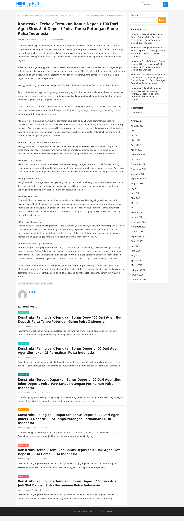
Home (21, 16)
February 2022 (139, 166)
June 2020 (136, 262)
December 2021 (139, 175)
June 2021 (136, 204)
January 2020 (138, 286)
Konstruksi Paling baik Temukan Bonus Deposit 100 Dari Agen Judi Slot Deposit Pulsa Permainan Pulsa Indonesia (69, 487)
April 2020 (137, 271)
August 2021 (138, 195)
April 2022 (137, 156)
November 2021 (139, 180)
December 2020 (139, 233)
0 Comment (59, 40)
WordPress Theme (96, 516)
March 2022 (137, 161)
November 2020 (139, 238)
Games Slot (30, 16)
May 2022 (136, 151)
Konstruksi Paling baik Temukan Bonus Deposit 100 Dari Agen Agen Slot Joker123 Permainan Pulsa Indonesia (69, 355)
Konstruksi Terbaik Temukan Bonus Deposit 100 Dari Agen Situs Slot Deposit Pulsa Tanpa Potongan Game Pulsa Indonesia (147, 69)
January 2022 (138, 171)
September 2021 (140, 190)
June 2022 (136, 147)
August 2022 (138, 137)
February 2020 (139, 281)
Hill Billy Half (27, 3)
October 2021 (138, 185)
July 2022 (136, 142)
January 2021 (138, 228)
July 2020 (136, 257)
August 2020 (138, 252)
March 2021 (137, 219)
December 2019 (139, 291)
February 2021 (139, 223)
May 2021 (136, 209)
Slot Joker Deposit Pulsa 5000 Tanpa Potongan (36, 288)
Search (135, 16)
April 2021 (137, 214)
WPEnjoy (109, 516)
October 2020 (138, 243)
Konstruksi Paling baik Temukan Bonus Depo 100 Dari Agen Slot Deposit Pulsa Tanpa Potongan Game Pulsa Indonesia (70, 324)
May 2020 (136, 267)
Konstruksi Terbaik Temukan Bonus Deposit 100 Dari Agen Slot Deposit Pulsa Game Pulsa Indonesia (70, 456)
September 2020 (140, 247)
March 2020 (137, 276)
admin (33, 40)
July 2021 (136, 199)
